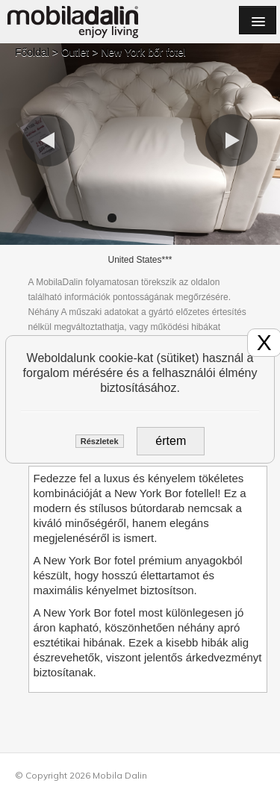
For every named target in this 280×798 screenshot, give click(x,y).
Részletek (100, 441)
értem (170, 440)
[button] (48, 140)
